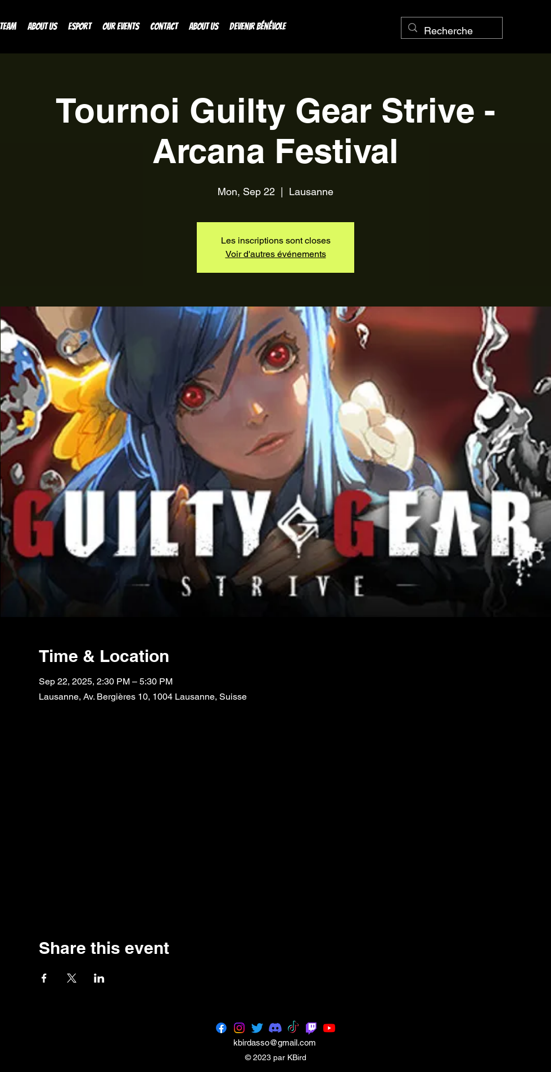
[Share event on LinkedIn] (99, 978)
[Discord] (275, 1028)
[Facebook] (221, 1028)
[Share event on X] (71, 978)
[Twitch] (311, 1028)
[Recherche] (451, 30)
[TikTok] (293, 1028)
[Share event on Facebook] (44, 978)
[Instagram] (239, 1028)
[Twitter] (257, 1028)
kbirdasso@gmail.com (274, 1042)
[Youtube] (329, 1028)
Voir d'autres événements (275, 254)
